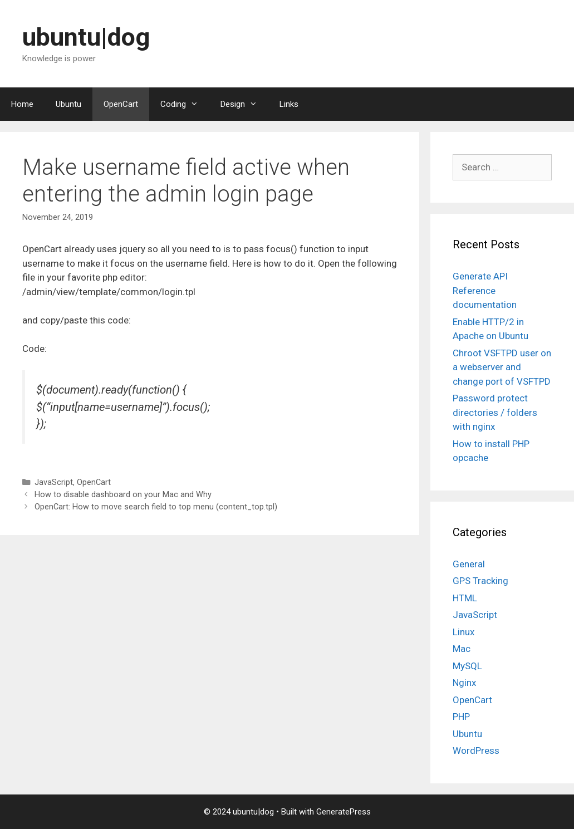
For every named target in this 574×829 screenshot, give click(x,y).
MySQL (467, 665)
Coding (184, 104)
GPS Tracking (480, 580)
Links (288, 104)
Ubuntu (68, 104)
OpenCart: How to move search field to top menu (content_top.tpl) (156, 507)
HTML (465, 598)
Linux (463, 631)
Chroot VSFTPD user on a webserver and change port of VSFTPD (502, 367)
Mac (461, 648)
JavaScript (54, 482)
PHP (461, 716)
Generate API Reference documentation (485, 290)
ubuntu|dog (86, 37)
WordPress (476, 750)
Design (244, 104)
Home (22, 104)
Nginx (464, 682)
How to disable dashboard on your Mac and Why (123, 494)
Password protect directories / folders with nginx (495, 412)
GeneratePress (343, 812)
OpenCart (121, 104)
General (469, 564)
